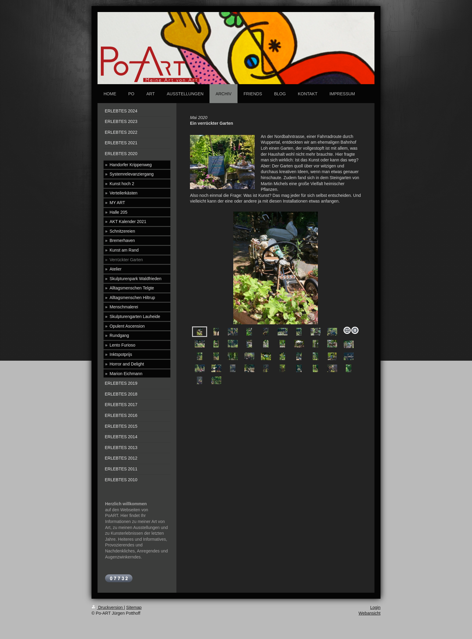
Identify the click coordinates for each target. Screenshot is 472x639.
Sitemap (133, 607)
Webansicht (369, 613)
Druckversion (108, 607)
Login (375, 607)
